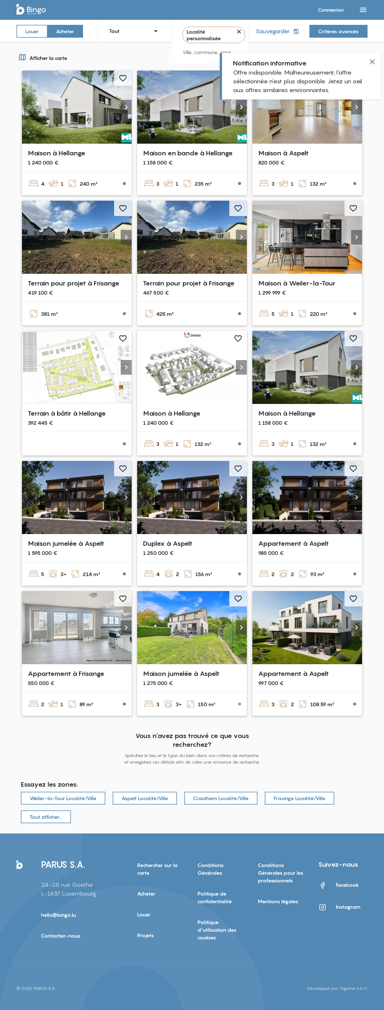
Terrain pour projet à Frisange (73, 283)
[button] (126, 107)
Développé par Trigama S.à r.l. (337, 988)
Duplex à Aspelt (167, 543)
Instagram (339, 907)
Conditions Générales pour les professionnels (281, 873)
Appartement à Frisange (66, 673)
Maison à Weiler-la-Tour (296, 283)
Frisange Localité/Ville (299, 798)
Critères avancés (338, 31)
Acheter (65, 30)
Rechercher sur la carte (157, 869)
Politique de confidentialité (214, 897)
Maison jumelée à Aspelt (66, 543)
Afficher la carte (41, 57)
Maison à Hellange (56, 153)
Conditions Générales (210, 869)
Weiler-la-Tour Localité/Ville (63, 798)
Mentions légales (278, 901)
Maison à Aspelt (283, 153)
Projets (145, 935)
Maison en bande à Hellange (188, 153)
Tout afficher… (46, 817)
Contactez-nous (60, 936)
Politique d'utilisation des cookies (217, 930)
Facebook (338, 885)
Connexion (331, 10)
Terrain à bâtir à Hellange (67, 413)
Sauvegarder (278, 31)
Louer (32, 30)
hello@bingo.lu (58, 915)
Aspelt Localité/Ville (144, 798)
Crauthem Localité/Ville (221, 798)
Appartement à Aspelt (293, 543)
